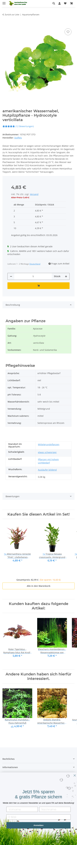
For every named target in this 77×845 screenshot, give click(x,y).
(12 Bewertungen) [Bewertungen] (18, 126)
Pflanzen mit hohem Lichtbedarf (48, 461)
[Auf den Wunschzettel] (68, 31)
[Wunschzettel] (65, 3)
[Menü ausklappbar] (4, 2)
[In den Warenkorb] (4, 23)
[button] (55, 3)
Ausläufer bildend (47, 469)
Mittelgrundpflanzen (48, 444)
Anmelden (38, 825)
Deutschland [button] (34, 264)
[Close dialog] (74, 775)
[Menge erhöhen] (66, 276)
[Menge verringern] (11, 276)
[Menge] (33, 276)
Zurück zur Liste (12, 14)
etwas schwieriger (47, 452)
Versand (34, 194)
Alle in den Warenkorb (38, 585)
